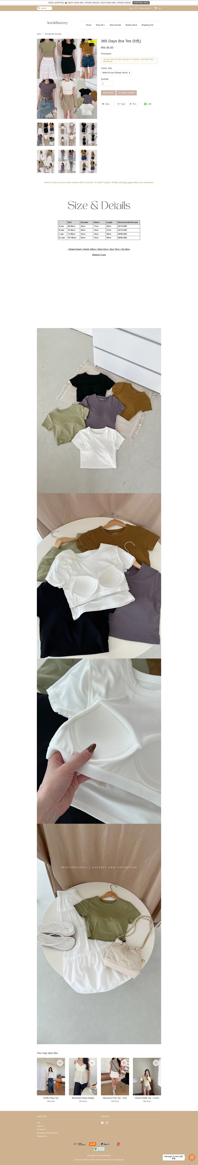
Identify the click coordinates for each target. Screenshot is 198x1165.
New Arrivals (115, 25)
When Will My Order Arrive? (101, 1160)
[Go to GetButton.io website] (192, 1162)
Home (88, 25)
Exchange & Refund (82, 1160)
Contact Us (41, 1129)
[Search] (44, 8)
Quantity (105, 79)
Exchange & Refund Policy (47, 1133)
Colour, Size (106, 68)
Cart (159, 8)
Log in (131, 8)
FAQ (38, 1123)
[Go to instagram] (192, 1157)
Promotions (106, 54)
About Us (40, 1126)
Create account (145, 8)
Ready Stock (131, 25)
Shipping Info (147, 25)
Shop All (100, 25)
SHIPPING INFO (141, 3)
